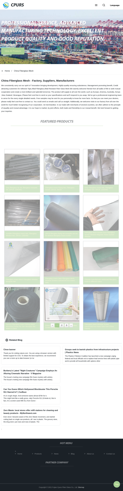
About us (91, 454)
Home (7, 71)
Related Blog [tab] (13, 340)
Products (39, 454)
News (57, 454)
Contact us (111, 454)
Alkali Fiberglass (38, 89)
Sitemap (81, 487)
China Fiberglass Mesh (23, 71)
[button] (96, 5)
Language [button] (115, 5)
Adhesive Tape (25, 89)
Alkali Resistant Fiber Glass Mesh (56, 89)
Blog (73, 454)
